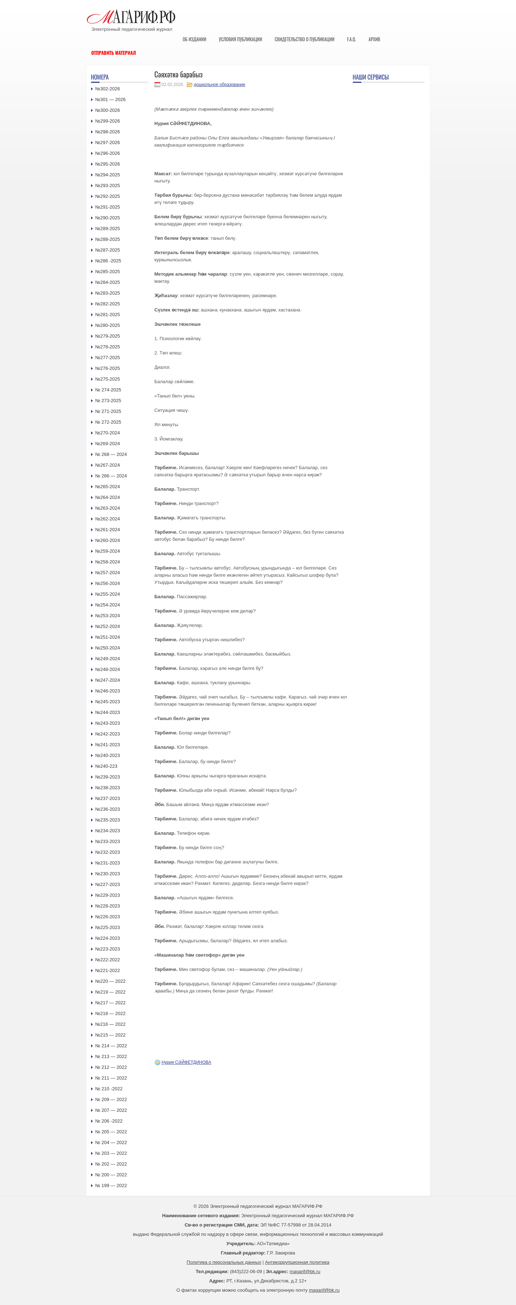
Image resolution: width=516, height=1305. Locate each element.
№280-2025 (107, 325)
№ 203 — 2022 (111, 1153)
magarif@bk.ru (305, 1271)
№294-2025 (107, 174)
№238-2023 (107, 787)
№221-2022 (107, 970)
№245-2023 (107, 701)
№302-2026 (107, 88)
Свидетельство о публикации (305, 39)
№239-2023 (107, 777)
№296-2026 (107, 153)
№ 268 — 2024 (111, 454)
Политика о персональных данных (224, 1262)
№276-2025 (107, 368)
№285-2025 (107, 271)
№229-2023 (107, 895)
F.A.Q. (351, 39)
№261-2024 (107, 529)
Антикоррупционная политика (297, 1262)
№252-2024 (107, 626)
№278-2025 (107, 346)
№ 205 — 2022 (111, 1131)
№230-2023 (107, 873)
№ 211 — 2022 (111, 1078)
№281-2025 (107, 314)
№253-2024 (107, 615)
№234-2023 (107, 830)
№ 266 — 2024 (111, 475)
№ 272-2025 (108, 422)
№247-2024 (107, 680)
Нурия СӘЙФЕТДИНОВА (186, 1062)
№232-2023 (107, 852)
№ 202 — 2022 (111, 1164)
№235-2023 (107, 820)
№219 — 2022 (110, 992)
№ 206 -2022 (109, 1121)
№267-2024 (107, 465)
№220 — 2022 (110, 981)
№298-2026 (107, 131)
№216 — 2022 (110, 1024)
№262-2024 (107, 518)
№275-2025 (107, 379)
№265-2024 (107, 486)
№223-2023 (107, 949)
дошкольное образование (219, 84)
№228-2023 (107, 906)
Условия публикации (240, 39)
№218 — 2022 (110, 1013)
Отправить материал (113, 52)
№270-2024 (107, 432)
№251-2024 (107, 637)
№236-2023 (107, 809)
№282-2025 (107, 303)
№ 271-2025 (108, 411)
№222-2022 (107, 959)
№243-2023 (107, 723)
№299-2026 (107, 121)
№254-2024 (107, 605)
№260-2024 (107, 540)
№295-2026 (107, 164)
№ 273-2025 (108, 400)
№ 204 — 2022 (111, 1142)
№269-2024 (107, 443)
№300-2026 (107, 110)
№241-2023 (107, 744)
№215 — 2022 (110, 1035)
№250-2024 (107, 648)
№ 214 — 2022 (111, 1045)
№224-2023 (107, 938)
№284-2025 (107, 282)
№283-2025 (107, 293)
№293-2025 (107, 185)
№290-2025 (107, 217)
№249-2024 (107, 658)
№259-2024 (107, 551)
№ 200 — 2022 (111, 1174)
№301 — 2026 (110, 99)
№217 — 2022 (110, 1002)
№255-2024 (107, 594)
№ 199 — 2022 (111, 1185)
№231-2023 (107, 863)
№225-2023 (107, 927)
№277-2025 (107, 357)
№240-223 (106, 766)
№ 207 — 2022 (111, 1110)
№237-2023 (107, 798)
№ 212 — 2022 (111, 1067)
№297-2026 (107, 142)
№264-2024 (107, 497)
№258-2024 (107, 562)
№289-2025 (107, 228)
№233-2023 (107, 841)
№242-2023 (107, 734)
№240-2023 (107, 755)
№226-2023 (107, 916)
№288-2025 (107, 239)
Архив (374, 39)
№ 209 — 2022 (111, 1099)
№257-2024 (107, 572)
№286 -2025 (108, 260)
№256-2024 (107, 583)
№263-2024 (107, 508)
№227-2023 (107, 884)
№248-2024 (107, 669)
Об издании (195, 39)
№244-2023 (107, 712)
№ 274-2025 (108, 389)
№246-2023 (107, 691)
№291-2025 (107, 207)
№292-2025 (107, 196)
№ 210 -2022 (109, 1088)
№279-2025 (107, 336)
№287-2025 (107, 250)
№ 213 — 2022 (111, 1056)
